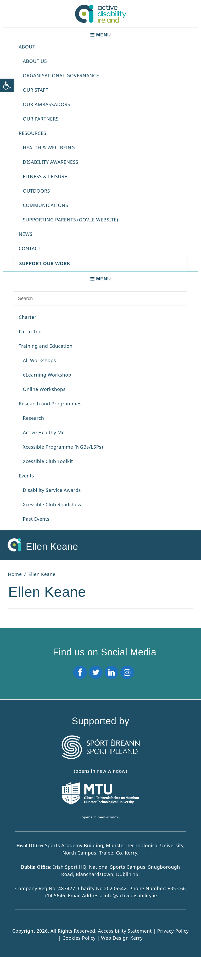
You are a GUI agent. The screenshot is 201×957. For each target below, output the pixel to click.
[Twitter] (96, 672)
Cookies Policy (79, 937)
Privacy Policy (173, 930)
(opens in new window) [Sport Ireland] (100, 754)
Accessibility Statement (125, 930)
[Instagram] (127, 672)
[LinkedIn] (111, 672)
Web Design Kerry (122, 937)
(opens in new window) (100, 800)
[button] (7, 85)
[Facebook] (80, 672)
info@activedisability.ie (130, 895)
